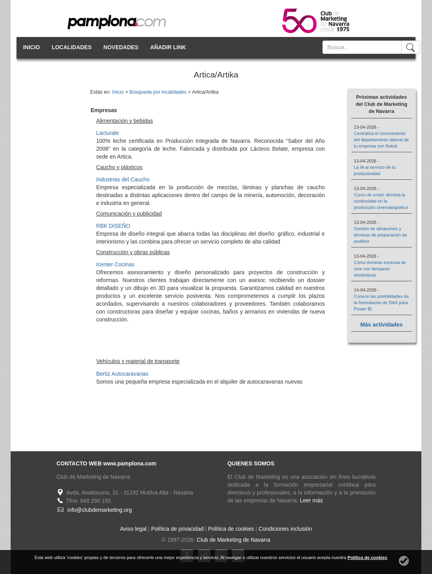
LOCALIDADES (71, 47)
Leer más (311, 500)
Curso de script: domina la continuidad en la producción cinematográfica (381, 201)
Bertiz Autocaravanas (122, 374)
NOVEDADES (120, 47)
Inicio (118, 92)
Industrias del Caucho (122, 179)
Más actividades (381, 324)
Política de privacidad (177, 529)
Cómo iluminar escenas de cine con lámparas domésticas (380, 268)
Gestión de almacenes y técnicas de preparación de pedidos (380, 235)
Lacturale (107, 133)
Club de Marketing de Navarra (232, 540)
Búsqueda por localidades (157, 92)
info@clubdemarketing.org (99, 510)
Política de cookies (231, 529)
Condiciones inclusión (285, 529)
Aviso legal (133, 529)
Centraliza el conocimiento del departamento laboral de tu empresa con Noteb (381, 139)
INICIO (31, 47)
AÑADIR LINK (168, 47)
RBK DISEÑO (113, 226)
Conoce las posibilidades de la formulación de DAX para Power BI (381, 302)
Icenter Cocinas (115, 264)
